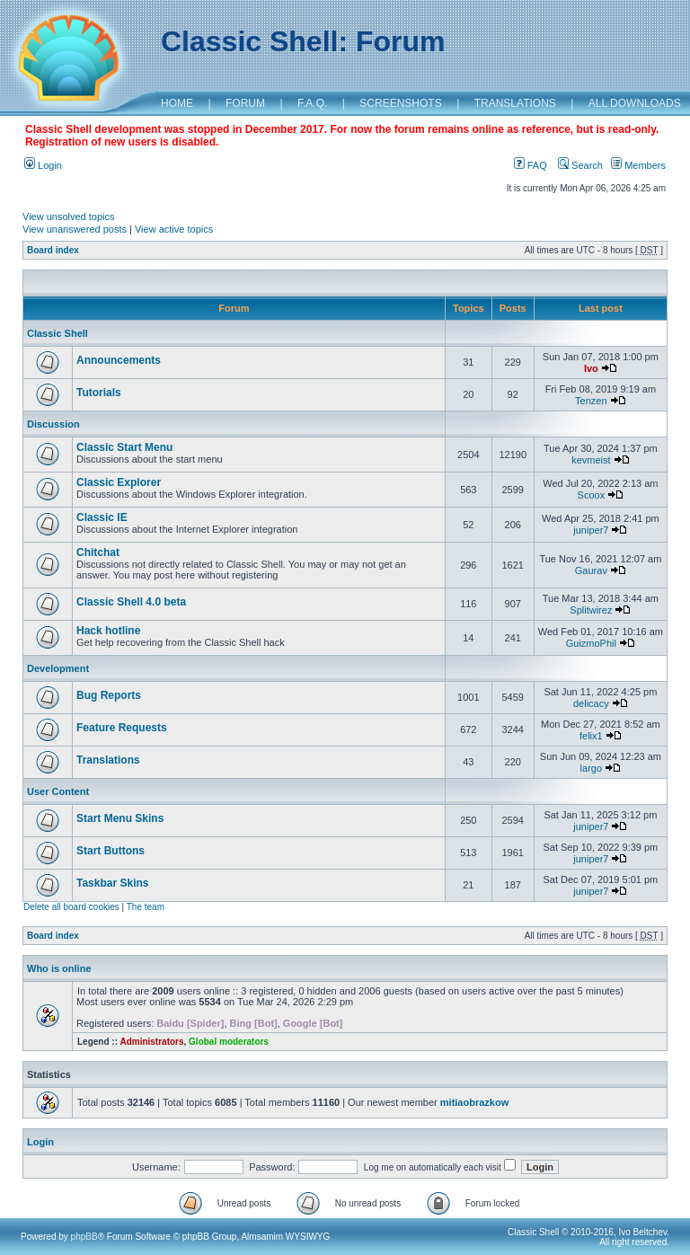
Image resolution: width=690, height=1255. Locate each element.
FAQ (530, 165)
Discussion (53, 424)
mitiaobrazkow (474, 1102)
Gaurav (591, 570)
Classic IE (102, 517)
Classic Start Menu (124, 447)
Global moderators (229, 1042)
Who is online (59, 968)
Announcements (118, 360)
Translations (108, 760)
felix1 (591, 735)
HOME (177, 103)
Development (58, 668)
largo (591, 768)
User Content (58, 791)
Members (638, 165)
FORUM (245, 103)
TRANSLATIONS (515, 103)
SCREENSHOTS (400, 103)
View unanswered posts (74, 229)
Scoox (592, 495)
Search (580, 165)
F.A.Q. (312, 103)
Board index (53, 250)
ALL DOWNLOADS (634, 103)
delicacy (591, 703)
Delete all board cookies (71, 907)
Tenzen (590, 400)
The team (145, 907)
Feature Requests (121, 727)
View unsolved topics (68, 216)
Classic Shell (57, 333)
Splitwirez (591, 610)
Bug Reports (108, 695)
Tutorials (98, 392)
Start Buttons (110, 850)
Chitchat (97, 552)
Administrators (151, 1042)
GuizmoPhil (591, 643)
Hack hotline (108, 630)
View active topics (174, 229)
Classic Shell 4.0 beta (131, 602)
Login (43, 165)
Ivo (591, 368)
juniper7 (590, 530)
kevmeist (590, 460)
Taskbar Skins (112, 883)
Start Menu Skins (120, 818)
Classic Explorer (118, 482)
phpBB (84, 1237)
